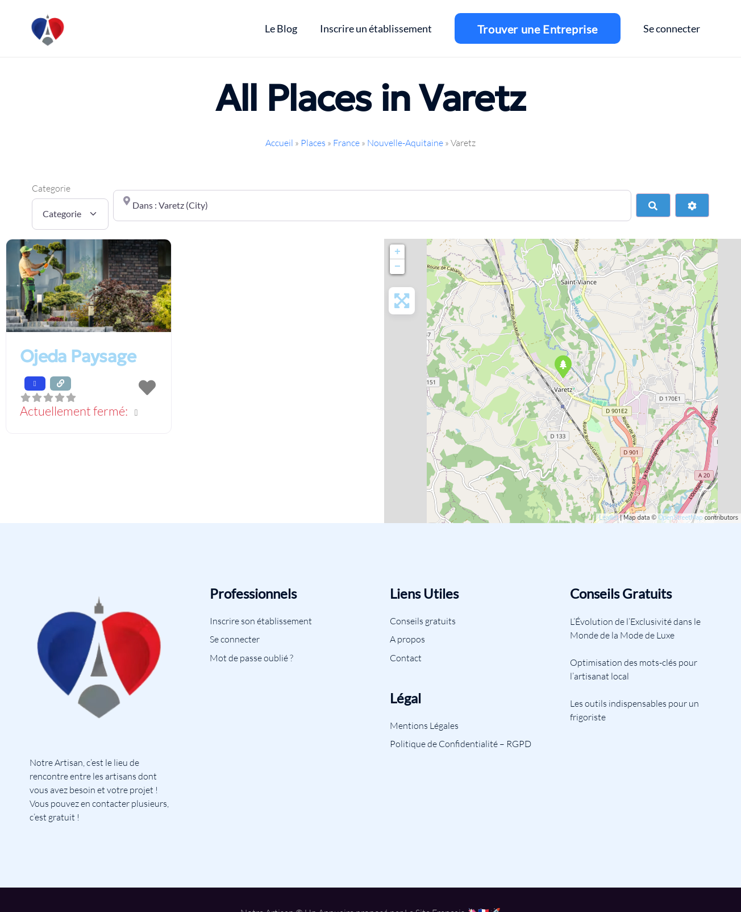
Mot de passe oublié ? (251, 658)
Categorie (51, 188)
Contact (406, 658)
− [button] (397, 266)
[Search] (653, 205)
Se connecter (235, 639)
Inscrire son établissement (261, 621)
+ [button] (397, 252)
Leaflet (608, 517)
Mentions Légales (424, 725)
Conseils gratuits (423, 621)
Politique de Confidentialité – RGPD (460, 743)
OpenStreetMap (680, 517)
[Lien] (48, 28)
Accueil (279, 142)
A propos (407, 639)
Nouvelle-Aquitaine (405, 142)
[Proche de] (372, 205)
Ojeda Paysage (78, 356)
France (346, 142)
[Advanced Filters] (692, 205)
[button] (88, 412)
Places (313, 142)
